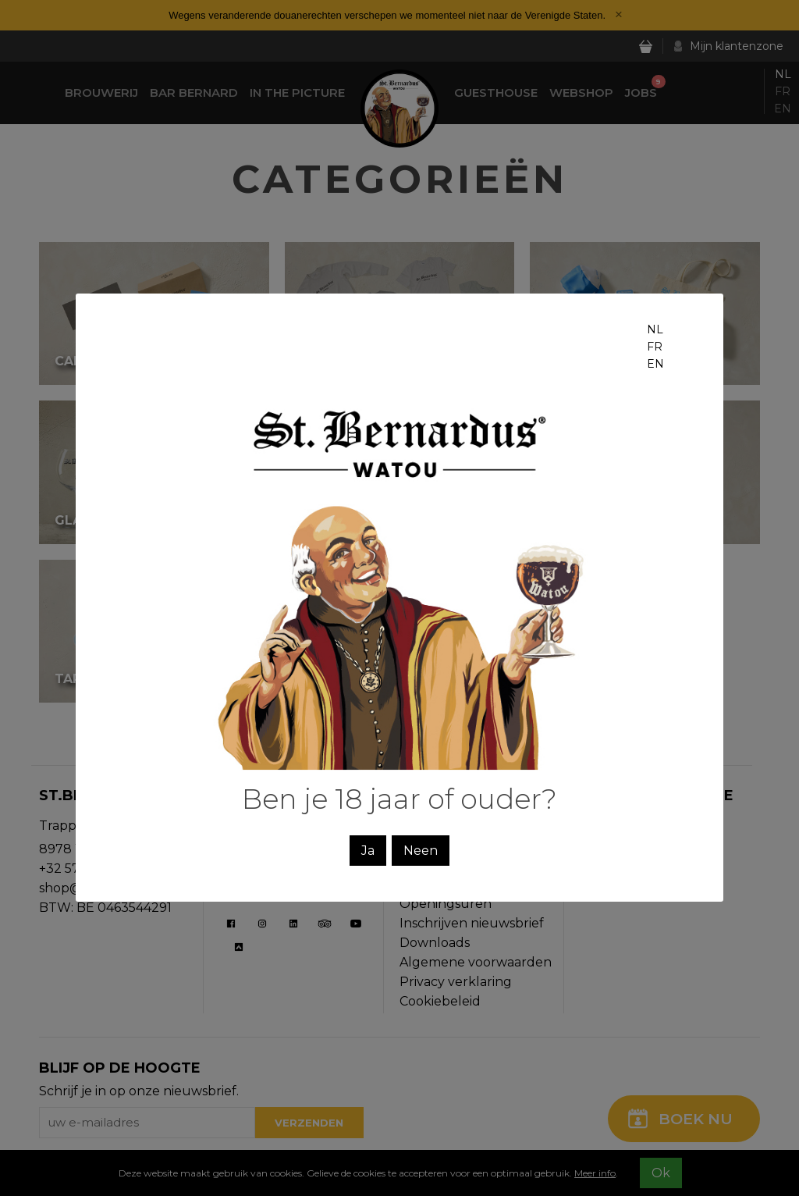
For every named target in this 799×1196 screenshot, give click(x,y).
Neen (420, 850)
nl (655, 329)
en (655, 363)
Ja (368, 850)
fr (654, 346)
